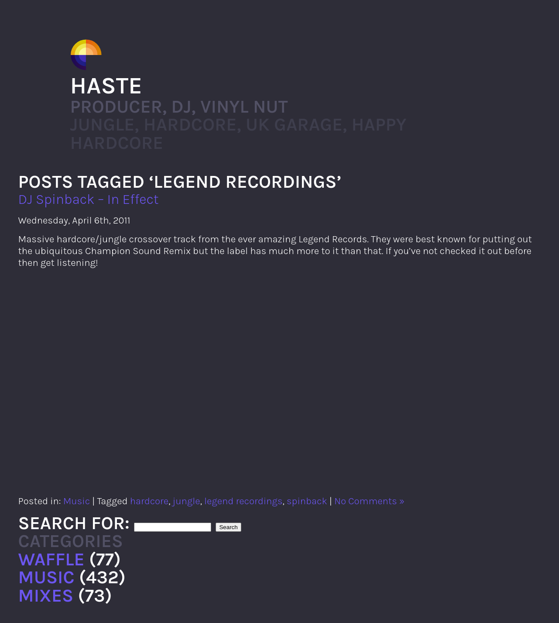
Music (76, 501)
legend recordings (243, 501)
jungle (186, 501)
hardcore (149, 501)
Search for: (74, 523)
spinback (307, 501)
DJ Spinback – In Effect (88, 199)
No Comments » (369, 501)
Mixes (46, 595)
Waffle (51, 559)
